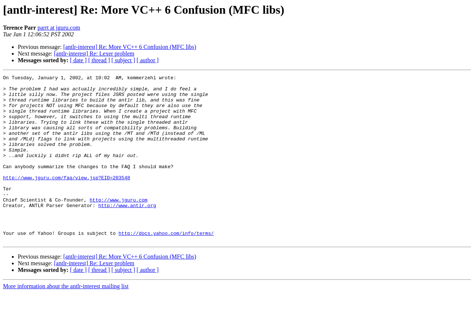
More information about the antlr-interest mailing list (65, 319)
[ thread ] (99, 60)
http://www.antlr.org (127, 232)
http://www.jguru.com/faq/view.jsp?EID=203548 (66, 198)
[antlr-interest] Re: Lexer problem (94, 53)
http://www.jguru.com (118, 225)
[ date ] (78, 60)
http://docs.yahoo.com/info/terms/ (166, 265)
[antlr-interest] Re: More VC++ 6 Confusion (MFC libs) (129, 47)
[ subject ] (123, 60)
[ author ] (148, 60)
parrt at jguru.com (58, 27)
